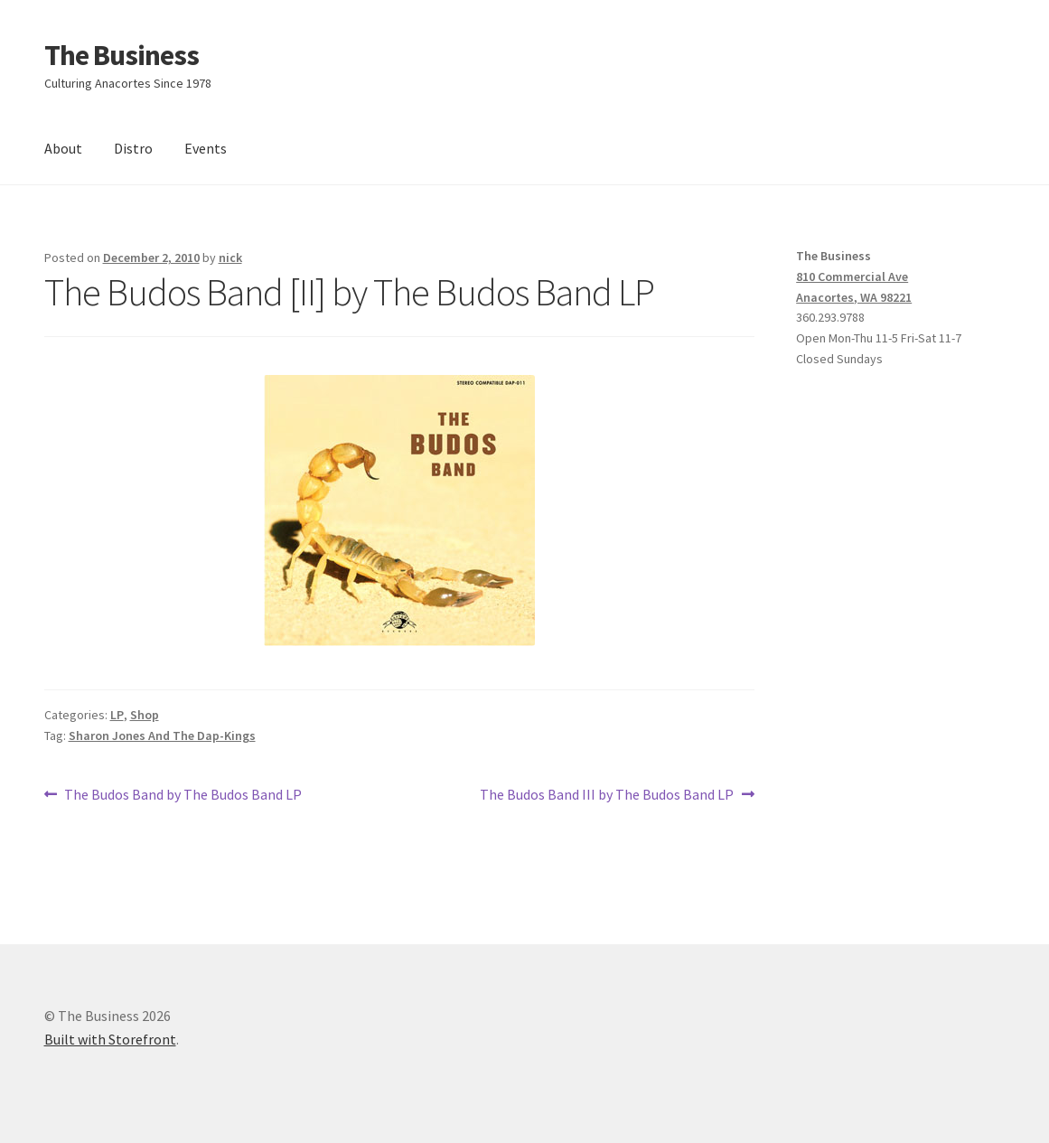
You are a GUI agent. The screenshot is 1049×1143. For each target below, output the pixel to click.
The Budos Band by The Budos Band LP (182, 795)
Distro (133, 148)
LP (117, 715)
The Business (121, 55)
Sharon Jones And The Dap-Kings (162, 735)
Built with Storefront (110, 1039)
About (63, 148)
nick (230, 257)
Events (205, 148)
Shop (144, 715)
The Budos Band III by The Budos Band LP (607, 795)
